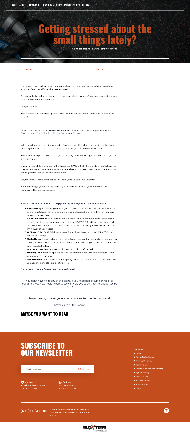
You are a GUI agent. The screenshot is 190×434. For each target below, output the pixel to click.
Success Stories (52, 5)
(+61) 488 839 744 (29, 388)
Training (34, 5)
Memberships (72, 5)
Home (14, 5)
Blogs (85, 5)
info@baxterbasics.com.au (33, 385)
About (22, 5)
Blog (29, 69)
